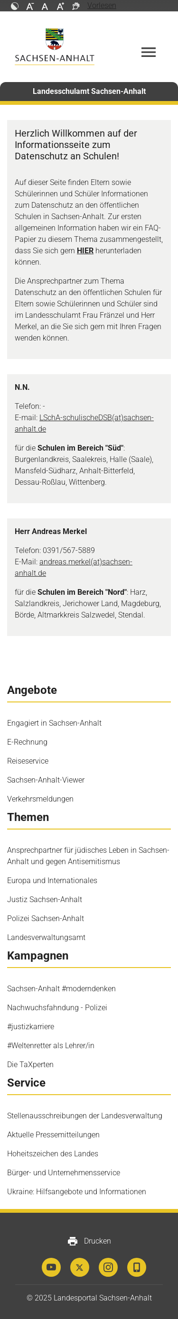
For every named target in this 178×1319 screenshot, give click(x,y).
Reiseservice (27, 761)
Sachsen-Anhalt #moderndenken (61, 988)
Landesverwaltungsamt (46, 937)
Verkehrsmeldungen (40, 798)
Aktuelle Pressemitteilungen (53, 1134)
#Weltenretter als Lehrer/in (50, 1045)
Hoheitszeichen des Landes (52, 1153)
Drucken (89, 1241)
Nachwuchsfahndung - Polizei (57, 1007)
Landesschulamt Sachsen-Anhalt (89, 91)
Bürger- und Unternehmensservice (63, 1172)
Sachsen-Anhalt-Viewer (45, 779)
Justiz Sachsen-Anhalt (44, 899)
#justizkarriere (30, 1026)
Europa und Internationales (52, 880)
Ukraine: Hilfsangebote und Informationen (76, 1191)
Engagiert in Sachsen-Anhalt (54, 723)
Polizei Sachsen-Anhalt (45, 918)
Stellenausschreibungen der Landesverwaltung (84, 1115)
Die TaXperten (30, 1064)
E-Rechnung (27, 742)
